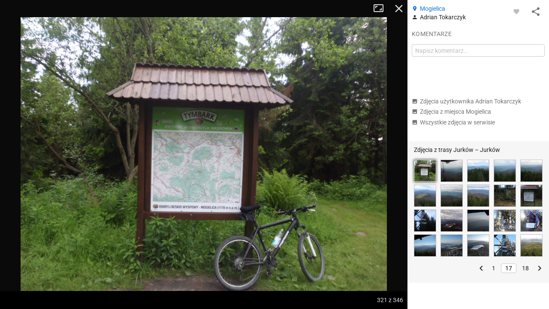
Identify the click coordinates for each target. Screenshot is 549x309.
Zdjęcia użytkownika (466, 101)
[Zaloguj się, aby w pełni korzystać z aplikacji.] (516, 11)
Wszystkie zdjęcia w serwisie (453, 122)
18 (525, 268)
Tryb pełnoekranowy (381, 8)
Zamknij (398, 8)
